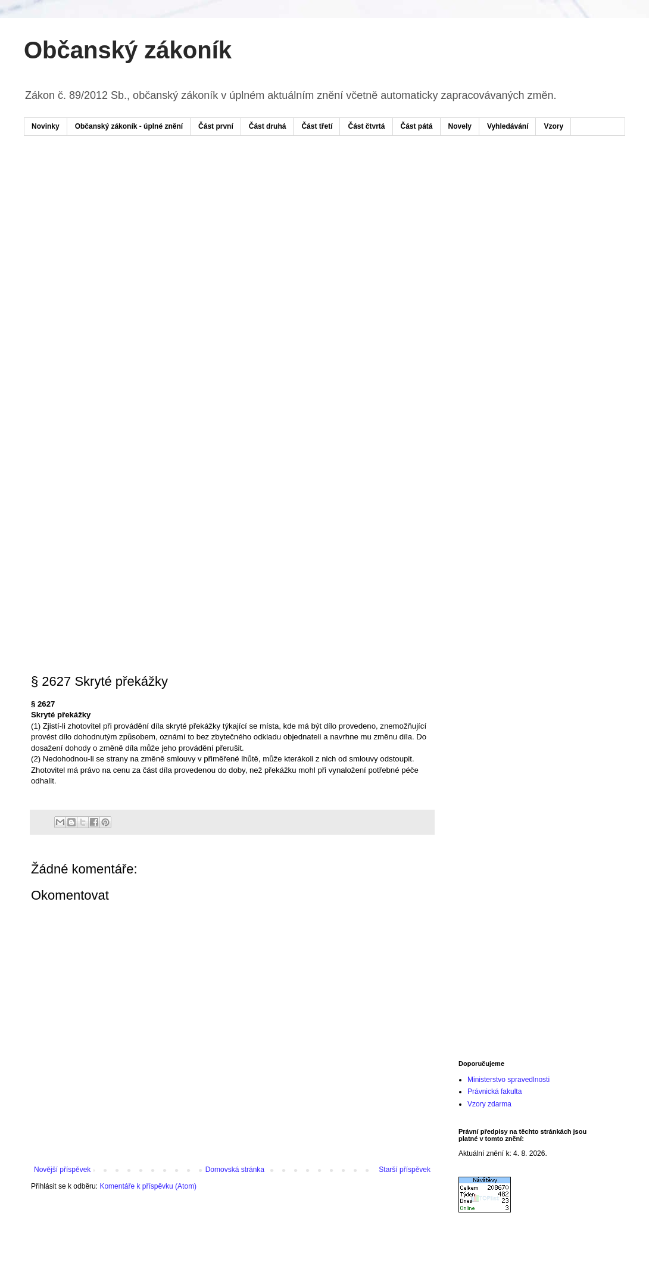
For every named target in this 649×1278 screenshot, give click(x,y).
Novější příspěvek (62, 1169)
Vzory (553, 126)
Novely (460, 126)
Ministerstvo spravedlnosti (508, 1079)
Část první (215, 126)
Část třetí (316, 126)
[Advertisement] (116, 270)
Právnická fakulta (494, 1091)
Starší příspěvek (404, 1169)
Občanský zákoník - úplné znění (129, 126)
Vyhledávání (508, 126)
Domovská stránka (234, 1169)
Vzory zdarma (489, 1104)
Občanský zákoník (128, 50)
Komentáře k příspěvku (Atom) (147, 1186)
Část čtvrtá (366, 126)
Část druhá (267, 126)
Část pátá (417, 126)
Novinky (46, 126)
